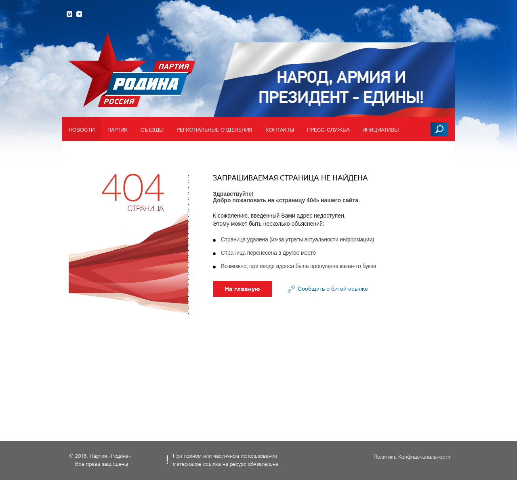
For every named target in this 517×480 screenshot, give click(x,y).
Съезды (152, 130)
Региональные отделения (214, 130)
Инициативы (380, 130)
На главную (242, 289)
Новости (82, 130)
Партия (117, 130)
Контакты (279, 130)
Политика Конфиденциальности (412, 457)
